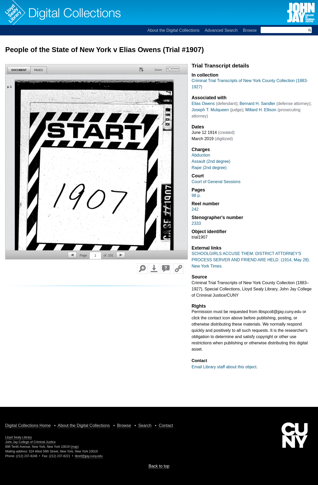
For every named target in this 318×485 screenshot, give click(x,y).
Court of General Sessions (216, 181)
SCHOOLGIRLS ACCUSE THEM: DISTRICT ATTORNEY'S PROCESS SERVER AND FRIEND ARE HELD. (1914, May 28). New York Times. (251, 259)
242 (195, 209)
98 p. (196, 195)
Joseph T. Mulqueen (210, 110)
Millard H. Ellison (260, 110)
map (74, 447)
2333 (196, 223)
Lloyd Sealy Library (18, 437)
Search (144, 425)
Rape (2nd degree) (209, 167)
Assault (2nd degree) (211, 161)
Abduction (201, 155)
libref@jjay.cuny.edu (88, 456)
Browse (250, 30)
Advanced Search (221, 30)
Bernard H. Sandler (257, 103)
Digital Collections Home (28, 425)
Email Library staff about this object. (225, 367)
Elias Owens (203, 103)
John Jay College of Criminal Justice (30, 442)
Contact (166, 425)
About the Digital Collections (173, 30)
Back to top (159, 466)
